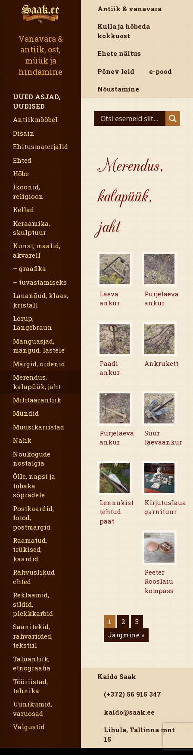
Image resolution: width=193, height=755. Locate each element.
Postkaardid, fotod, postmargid (33, 517)
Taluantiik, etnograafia (31, 663)
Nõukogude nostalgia (31, 458)
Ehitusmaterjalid (40, 146)
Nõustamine (118, 89)
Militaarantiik (37, 400)
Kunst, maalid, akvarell (36, 250)
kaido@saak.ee (129, 712)
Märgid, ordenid (39, 363)
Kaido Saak (116, 676)
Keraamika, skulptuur (31, 228)
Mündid (26, 413)
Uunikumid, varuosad (32, 708)
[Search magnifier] (172, 118)
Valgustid (29, 726)
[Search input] (131, 118)
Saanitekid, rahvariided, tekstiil (33, 635)
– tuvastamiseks (40, 282)
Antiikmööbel (35, 119)
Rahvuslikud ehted (34, 576)
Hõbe (21, 173)
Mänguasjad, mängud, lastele (39, 345)
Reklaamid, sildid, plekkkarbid (33, 604)
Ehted (22, 160)
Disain (23, 133)
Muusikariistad (38, 427)
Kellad (23, 209)
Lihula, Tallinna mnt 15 (139, 734)
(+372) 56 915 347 (132, 694)
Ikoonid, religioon (28, 191)
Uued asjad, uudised (36, 101)
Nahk (22, 440)
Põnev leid (115, 71)
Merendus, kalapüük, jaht (37, 381)
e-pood (160, 71)
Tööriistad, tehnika (30, 686)
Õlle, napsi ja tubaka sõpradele (34, 485)
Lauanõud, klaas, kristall (40, 300)
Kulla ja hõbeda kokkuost (123, 31)
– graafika (29, 268)
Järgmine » (126, 634)
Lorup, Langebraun (32, 323)
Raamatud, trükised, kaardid (30, 549)
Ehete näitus (119, 53)
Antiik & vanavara (129, 8)
